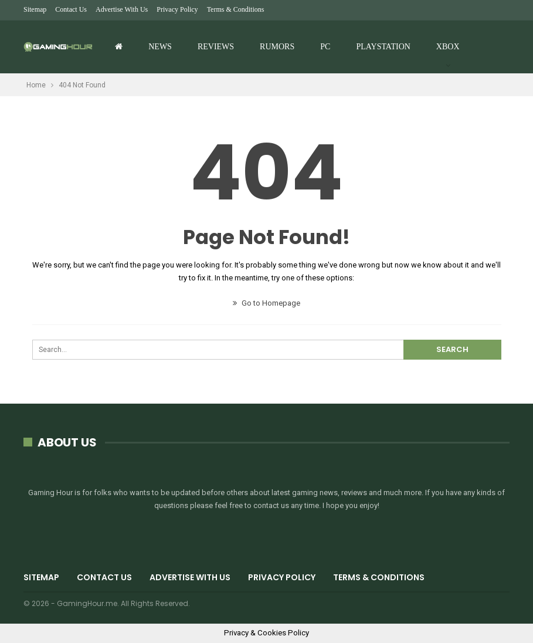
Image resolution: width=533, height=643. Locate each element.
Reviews (216, 46)
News (160, 46)
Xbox (448, 46)
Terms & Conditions (235, 9)
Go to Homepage (266, 303)
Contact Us (71, 9)
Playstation (383, 46)
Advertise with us (122, 9)
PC (325, 46)
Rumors (277, 46)
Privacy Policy (177, 9)
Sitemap (34, 9)
